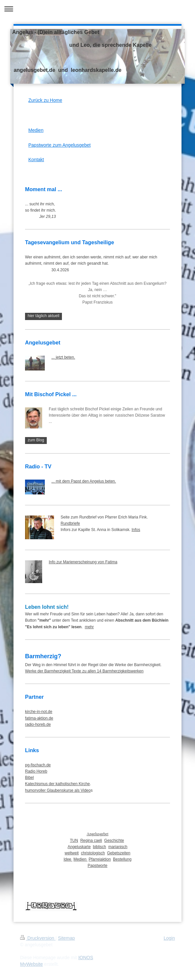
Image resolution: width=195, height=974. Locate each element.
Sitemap (66, 938)
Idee (68, 859)
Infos (135, 529)
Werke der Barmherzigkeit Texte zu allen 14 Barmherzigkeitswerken (84, 671)
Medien (35, 130)
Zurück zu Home (45, 100)
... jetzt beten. (63, 357)
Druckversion (37, 938)
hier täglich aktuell (43, 315)
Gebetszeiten (118, 853)
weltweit (72, 853)
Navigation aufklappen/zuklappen (97, 9)
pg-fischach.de (38, 765)
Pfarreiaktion (100, 859)
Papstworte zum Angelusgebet (59, 145)
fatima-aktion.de (39, 718)
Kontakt (36, 159)
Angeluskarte (79, 846)
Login (169, 938)
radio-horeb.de (38, 724)
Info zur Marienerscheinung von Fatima (83, 562)
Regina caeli (91, 840)
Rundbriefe (70, 523)
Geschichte (114, 840)
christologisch (93, 853)
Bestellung (122, 859)
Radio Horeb (36, 771)
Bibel (29, 777)
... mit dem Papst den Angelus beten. (83, 481)
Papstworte (97, 865)
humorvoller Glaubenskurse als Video (58, 790)
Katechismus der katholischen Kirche (57, 784)
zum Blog (36, 440)
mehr (89, 627)
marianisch (117, 846)
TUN (74, 840)
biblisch (99, 846)
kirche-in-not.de (38, 711)
